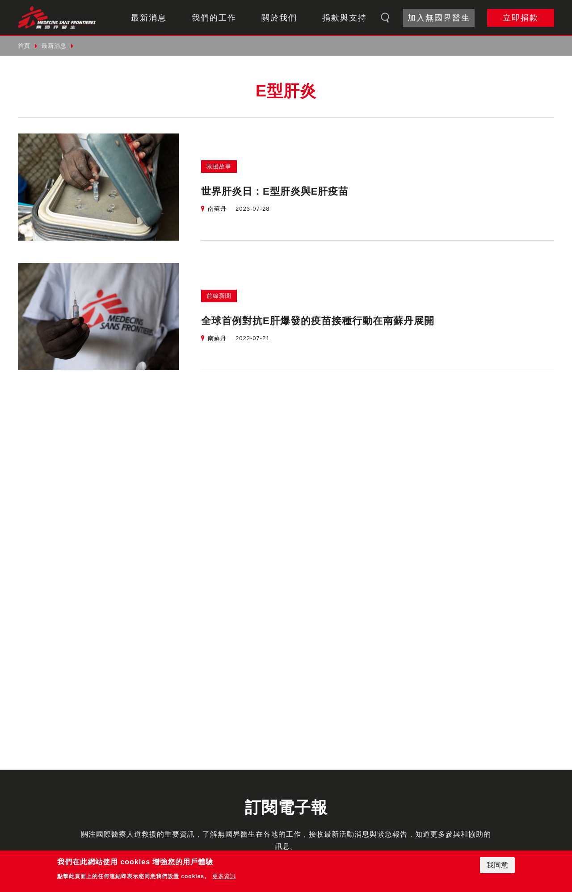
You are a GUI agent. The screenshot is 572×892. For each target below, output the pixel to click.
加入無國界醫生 (439, 17)
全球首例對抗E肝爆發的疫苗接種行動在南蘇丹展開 (317, 320)
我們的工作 (214, 17)
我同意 (497, 865)
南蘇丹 (217, 208)
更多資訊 (224, 876)
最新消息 (149, 17)
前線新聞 (218, 295)
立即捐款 (520, 17)
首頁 (24, 45)
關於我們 (279, 17)
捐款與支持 (344, 17)
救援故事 (218, 166)
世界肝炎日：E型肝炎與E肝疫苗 (275, 191)
